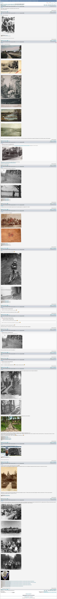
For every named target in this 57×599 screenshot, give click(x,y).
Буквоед (2, 444)
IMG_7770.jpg (7, 198)
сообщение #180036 (22, 6)
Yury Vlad (2, 205)
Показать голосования (13, 4)
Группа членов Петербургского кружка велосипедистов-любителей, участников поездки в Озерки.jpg (18, 583)
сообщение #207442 (13, 306)
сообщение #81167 (22, 166)
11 (9, 590)
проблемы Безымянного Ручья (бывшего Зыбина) (50, 592)
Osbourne (2, 42)
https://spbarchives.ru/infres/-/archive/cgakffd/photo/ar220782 (8, 162)
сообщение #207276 (13, 166)
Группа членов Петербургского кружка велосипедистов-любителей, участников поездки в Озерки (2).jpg (18, 584)
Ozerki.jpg (6, 243)
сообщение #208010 (13, 359)
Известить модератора (53, 10)
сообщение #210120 (13, 463)
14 (11, 590)
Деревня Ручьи (46, 591)
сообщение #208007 (22, 359)
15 (12, 590)
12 (10, 590)
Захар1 (1, 167)
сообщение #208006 (13, 330)
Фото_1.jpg (6, 436)
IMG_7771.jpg (7, 300)
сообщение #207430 (22, 249)
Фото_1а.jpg (6, 437)
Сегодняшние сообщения (6, 4)
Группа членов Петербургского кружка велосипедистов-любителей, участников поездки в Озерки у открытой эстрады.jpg (20, 582)
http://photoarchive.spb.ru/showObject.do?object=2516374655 (21, 145)
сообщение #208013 (13, 443)
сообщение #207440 (13, 249)
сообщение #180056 (13, 6)
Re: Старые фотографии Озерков (6, 6)
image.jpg (6, 35)
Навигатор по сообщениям (20, 4)
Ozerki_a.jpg (6, 244)
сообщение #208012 (13, 368)
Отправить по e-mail (3, 5)
